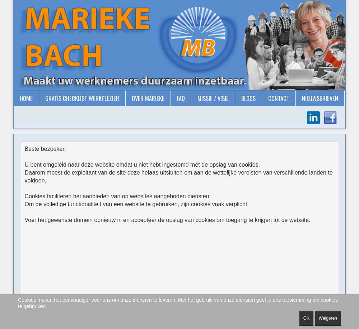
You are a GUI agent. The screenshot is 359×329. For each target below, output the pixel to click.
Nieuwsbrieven (320, 98)
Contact (278, 98)
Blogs (248, 98)
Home (26, 98)
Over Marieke (148, 98)
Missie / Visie (213, 98)
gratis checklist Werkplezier (82, 98)
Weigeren (328, 318)
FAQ (181, 98)
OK (306, 318)
